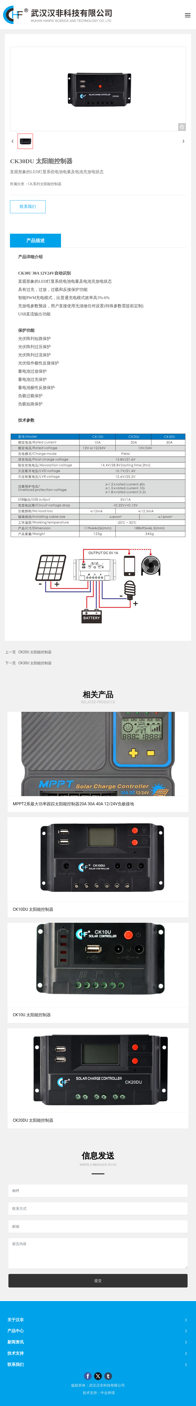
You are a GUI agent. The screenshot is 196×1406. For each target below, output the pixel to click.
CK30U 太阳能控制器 (35, 663)
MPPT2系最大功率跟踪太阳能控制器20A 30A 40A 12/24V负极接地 (73, 803)
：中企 (102, 1393)
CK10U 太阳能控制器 (32, 1014)
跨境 (111, 1393)
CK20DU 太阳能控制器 (33, 1120)
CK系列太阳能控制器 (44, 184)
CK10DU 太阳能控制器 (33, 909)
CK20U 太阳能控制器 (35, 652)
